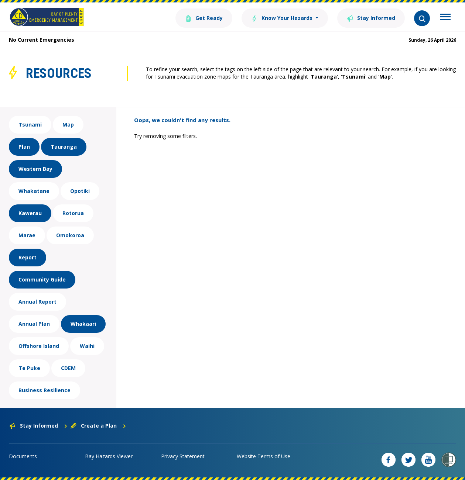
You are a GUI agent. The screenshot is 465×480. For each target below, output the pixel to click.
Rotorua (73, 213)
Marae (26, 235)
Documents (23, 456)
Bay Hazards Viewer (109, 456)
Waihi (87, 345)
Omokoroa (70, 235)
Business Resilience (44, 390)
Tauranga (64, 146)
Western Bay (35, 168)
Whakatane (33, 190)
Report (27, 257)
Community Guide (42, 279)
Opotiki (80, 190)
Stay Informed (371, 17)
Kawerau (30, 213)
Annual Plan (34, 323)
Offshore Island (38, 345)
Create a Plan (98, 425)
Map (68, 124)
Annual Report (37, 301)
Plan (24, 146)
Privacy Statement (183, 456)
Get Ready (204, 17)
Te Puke (29, 368)
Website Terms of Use (263, 456)
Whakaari (83, 323)
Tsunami (30, 124)
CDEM (68, 368)
